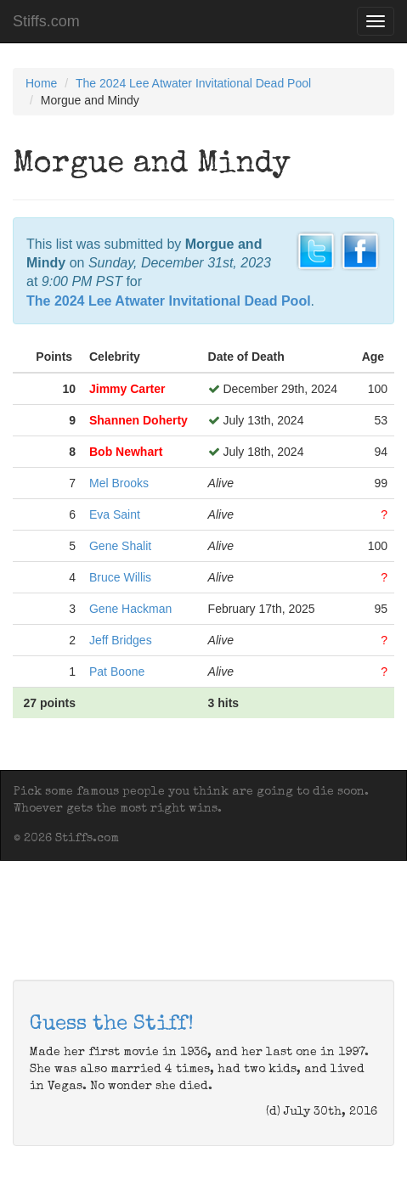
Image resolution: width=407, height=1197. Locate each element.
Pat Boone (116, 671)
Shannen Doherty (138, 420)
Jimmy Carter (127, 389)
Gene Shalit (120, 546)
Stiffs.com (46, 21)
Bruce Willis (120, 577)
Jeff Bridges (120, 640)
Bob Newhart (125, 451)
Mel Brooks (119, 483)
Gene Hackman (130, 608)
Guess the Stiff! (112, 1024)
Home (41, 83)
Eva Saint (114, 514)
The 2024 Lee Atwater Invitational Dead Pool (193, 83)
